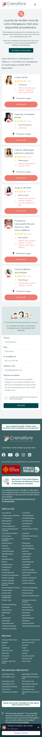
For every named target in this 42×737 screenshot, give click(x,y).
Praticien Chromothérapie (10, 575)
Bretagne (5, 642)
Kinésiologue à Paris (8, 684)
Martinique (5, 653)
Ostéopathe (6, 570)
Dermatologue (6, 536)
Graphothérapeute (8, 551)
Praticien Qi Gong (27, 590)
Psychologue (6, 607)
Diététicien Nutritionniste (30, 536)
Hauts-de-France (7, 650)
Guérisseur (25, 551)
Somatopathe (6, 618)
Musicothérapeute (28, 562)
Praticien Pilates (7, 590)
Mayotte (24, 653)
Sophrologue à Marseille (30, 674)
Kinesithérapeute (7, 559)
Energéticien (26, 538)
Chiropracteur (6, 523)
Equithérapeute (7, 543)
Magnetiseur (26, 559)
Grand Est (25, 645)
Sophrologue (6, 620)
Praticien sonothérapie (9, 604)
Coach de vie (26, 526)
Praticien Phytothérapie (29, 588)
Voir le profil (21, 104)
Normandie (5, 656)
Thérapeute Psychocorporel (31, 626)
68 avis (29, 157)
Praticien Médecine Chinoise (11, 588)
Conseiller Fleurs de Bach (30, 529)
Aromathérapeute (28, 515)
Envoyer (21, 405)
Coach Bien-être (27, 523)
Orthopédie (25, 567)
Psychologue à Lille (28, 681)
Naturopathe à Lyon (8, 677)
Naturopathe (26, 564)
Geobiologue (6, 548)
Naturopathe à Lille (28, 686)
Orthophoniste (6, 567)
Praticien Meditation (28, 583)
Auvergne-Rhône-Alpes (9, 640)
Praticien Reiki (6, 593)
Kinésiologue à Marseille (9, 692)
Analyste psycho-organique (10, 515)
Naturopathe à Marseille (30, 684)
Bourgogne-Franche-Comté (31, 640)
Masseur (4, 562)
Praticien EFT (26, 575)
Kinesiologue (26, 556)
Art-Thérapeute (7, 518)
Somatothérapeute (28, 618)
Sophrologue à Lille (8, 681)
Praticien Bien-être (8, 572)
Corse (3, 645)
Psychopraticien (7, 610)
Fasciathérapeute (27, 546)
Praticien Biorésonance (29, 572)
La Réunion (25, 650)
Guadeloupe (6, 648)
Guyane (24, 648)
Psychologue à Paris (8, 674)
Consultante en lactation (9, 533)
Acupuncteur (26, 513)
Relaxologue (26, 612)
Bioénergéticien (7, 521)
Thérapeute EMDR (28, 623)
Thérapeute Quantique (9, 629)
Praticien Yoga (6, 600)
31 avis (29, 276)
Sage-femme (26, 615)
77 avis (29, 81)
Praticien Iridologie (8, 580)
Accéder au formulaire (21, 50)
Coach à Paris (6, 689)
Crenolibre (6, 448)
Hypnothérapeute (7, 554)
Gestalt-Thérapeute (28, 548)
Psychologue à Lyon (28, 689)
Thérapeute (25, 620)
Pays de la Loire (27, 658)
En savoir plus (13, 729)
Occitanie (5, 658)
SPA (3, 615)
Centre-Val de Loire (28, 642)
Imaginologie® (26, 554)
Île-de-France (26, 661)
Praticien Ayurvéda (28, 570)
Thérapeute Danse (8, 623)
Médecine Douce (7, 564)
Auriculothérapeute (28, 518)
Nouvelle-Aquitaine (28, 656)
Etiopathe (5, 546)
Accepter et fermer (21, 733)
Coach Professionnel (8, 526)
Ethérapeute (26, 543)
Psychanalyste (26, 604)
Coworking (25, 533)
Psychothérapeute (28, 610)
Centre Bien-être (27, 521)
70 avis (29, 121)
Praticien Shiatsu (27, 593)
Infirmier (4, 556)
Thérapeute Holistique (9, 626)
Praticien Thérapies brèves (30, 596)
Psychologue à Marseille (9, 686)
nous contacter (23, 722)
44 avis (29, 191)
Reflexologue (6, 612)
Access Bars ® (6, 513)
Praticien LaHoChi (27, 580)
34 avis (29, 234)
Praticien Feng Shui (8, 578)
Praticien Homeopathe (29, 578)
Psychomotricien (27, 607)
